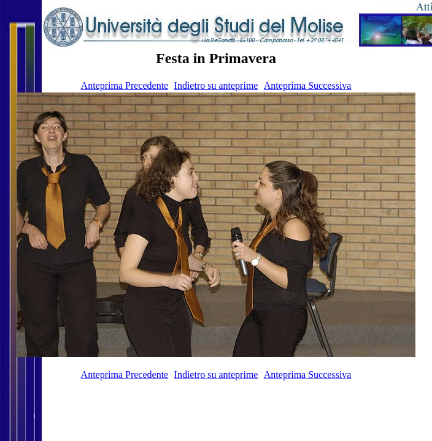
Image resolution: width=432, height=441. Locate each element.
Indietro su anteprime (216, 85)
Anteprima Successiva (308, 85)
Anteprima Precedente (125, 85)
